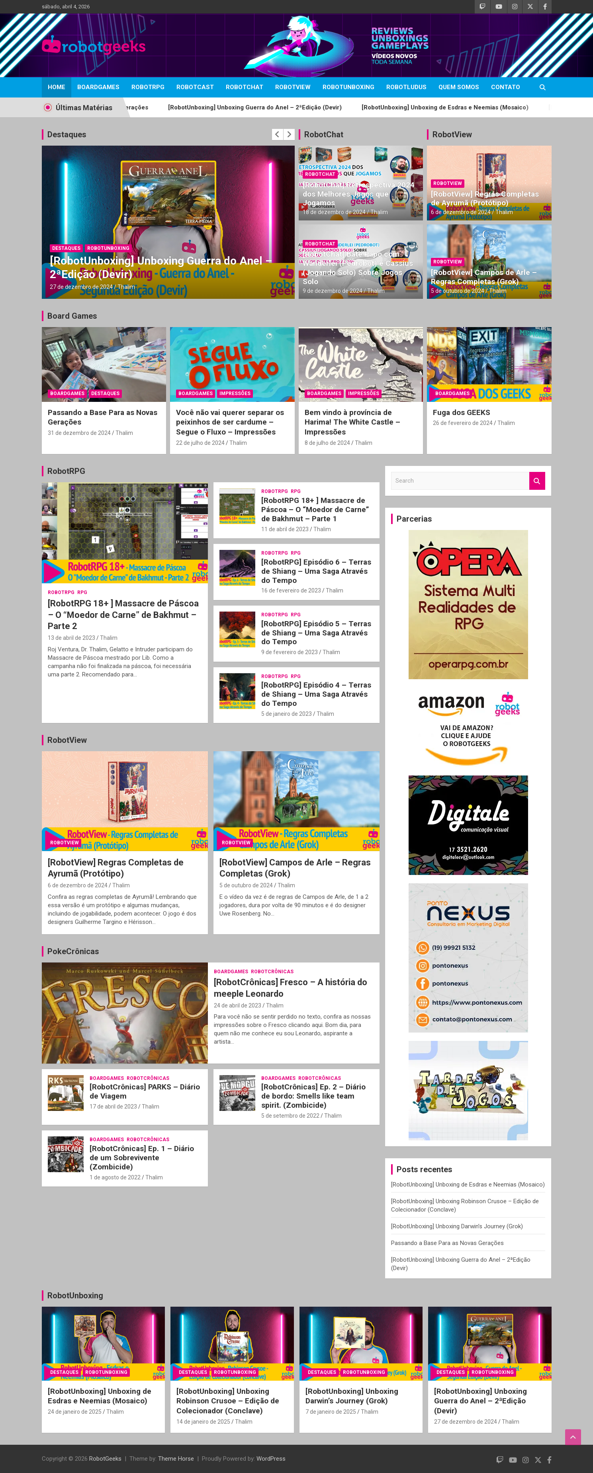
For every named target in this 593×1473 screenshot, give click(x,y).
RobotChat (244, 87)
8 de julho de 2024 (327, 443)
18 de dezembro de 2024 (334, 212)
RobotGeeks (105, 1458)
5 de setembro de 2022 (290, 1116)
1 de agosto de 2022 (115, 1177)
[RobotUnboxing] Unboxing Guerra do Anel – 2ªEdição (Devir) (294, 107)
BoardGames (98, 87)
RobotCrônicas (272, 971)
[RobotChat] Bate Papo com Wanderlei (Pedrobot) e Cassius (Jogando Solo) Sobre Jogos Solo (358, 267)
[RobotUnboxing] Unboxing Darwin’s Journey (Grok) (457, 1226)
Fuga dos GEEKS (461, 412)
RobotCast (195, 87)
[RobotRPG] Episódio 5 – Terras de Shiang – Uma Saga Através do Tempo (316, 633)
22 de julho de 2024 (200, 443)
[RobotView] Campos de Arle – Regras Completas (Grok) (484, 277)
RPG (82, 592)
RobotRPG (147, 87)
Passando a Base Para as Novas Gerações (447, 1243)
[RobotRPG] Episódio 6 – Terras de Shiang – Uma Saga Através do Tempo (316, 571)
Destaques (66, 134)
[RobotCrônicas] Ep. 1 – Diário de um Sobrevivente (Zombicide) (142, 1157)
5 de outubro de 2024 (457, 291)
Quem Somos (458, 87)
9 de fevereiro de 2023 (289, 652)
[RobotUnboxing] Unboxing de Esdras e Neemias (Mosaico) (484, 107)
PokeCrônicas (73, 951)
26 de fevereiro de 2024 (463, 423)
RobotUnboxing (348, 87)
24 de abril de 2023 (237, 1005)
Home (56, 87)
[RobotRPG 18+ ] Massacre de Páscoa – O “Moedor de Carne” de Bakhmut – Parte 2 (123, 614)
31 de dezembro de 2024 (79, 433)
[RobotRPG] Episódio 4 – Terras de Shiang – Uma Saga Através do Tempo (316, 694)
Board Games (72, 316)
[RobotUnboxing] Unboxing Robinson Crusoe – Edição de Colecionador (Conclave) (227, 1401)
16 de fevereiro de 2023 (291, 590)
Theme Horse (176, 1458)
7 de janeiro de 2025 (330, 1412)
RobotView (293, 87)
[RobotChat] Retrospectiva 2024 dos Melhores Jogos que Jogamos (359, 194)
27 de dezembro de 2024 (81, 287)
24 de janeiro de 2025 (75, 1412)
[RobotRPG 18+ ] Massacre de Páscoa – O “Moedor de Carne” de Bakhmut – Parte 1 (315, 509)
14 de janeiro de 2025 (203, 1421)
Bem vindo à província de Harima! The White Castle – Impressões (352, 422)
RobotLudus (406, 87)
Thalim (126, 287)
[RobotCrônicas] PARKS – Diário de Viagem (145, 1091)
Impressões (235, 393)
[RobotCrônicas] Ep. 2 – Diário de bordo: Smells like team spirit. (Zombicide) (313, 1096)
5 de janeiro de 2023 (286, 714)
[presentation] (277, 134)
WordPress (271, 1458)
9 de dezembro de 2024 (332, 291)
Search (537, 481)
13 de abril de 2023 (71, 638)
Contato (505, 87)
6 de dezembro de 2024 (461, 212)
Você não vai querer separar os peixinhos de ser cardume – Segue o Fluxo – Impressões (230, 422)
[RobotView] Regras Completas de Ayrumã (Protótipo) (485, 198)
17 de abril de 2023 (113, 1106)
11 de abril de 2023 (285, 529)
